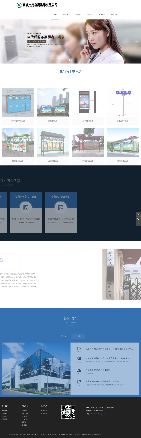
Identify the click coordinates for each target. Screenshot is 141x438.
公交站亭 (24, 410)
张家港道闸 (77, 434)
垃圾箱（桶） (26, 422)
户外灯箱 (24, 419)
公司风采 (4, 419)
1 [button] (70, 60)
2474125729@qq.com (98, 414)
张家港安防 (61, 434)
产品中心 (78, 14)
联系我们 (114, 14)
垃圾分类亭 (25, 413)
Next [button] (133, 41)
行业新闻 (44, 413)
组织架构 (4, 413)
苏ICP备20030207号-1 (43, 434)
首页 (55, 14)
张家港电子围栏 (86, 434)
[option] (70, 41)
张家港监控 (69, 434)
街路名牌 (24, 416)
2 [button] (72, 60)
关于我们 (66, 14)
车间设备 (102, 14)
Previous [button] (10, 41)
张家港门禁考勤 (97, 434)
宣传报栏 (24, 425)
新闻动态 (90, 14)
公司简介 (4, 410)
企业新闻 (44, 410)
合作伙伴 (4, 416)
